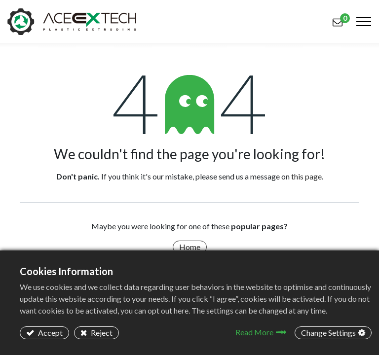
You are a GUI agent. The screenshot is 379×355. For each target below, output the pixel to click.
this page (306, 176)
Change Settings (328, 332)
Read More (254, 332)
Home (189, 246)
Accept (50, 332)
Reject (101, 332)
